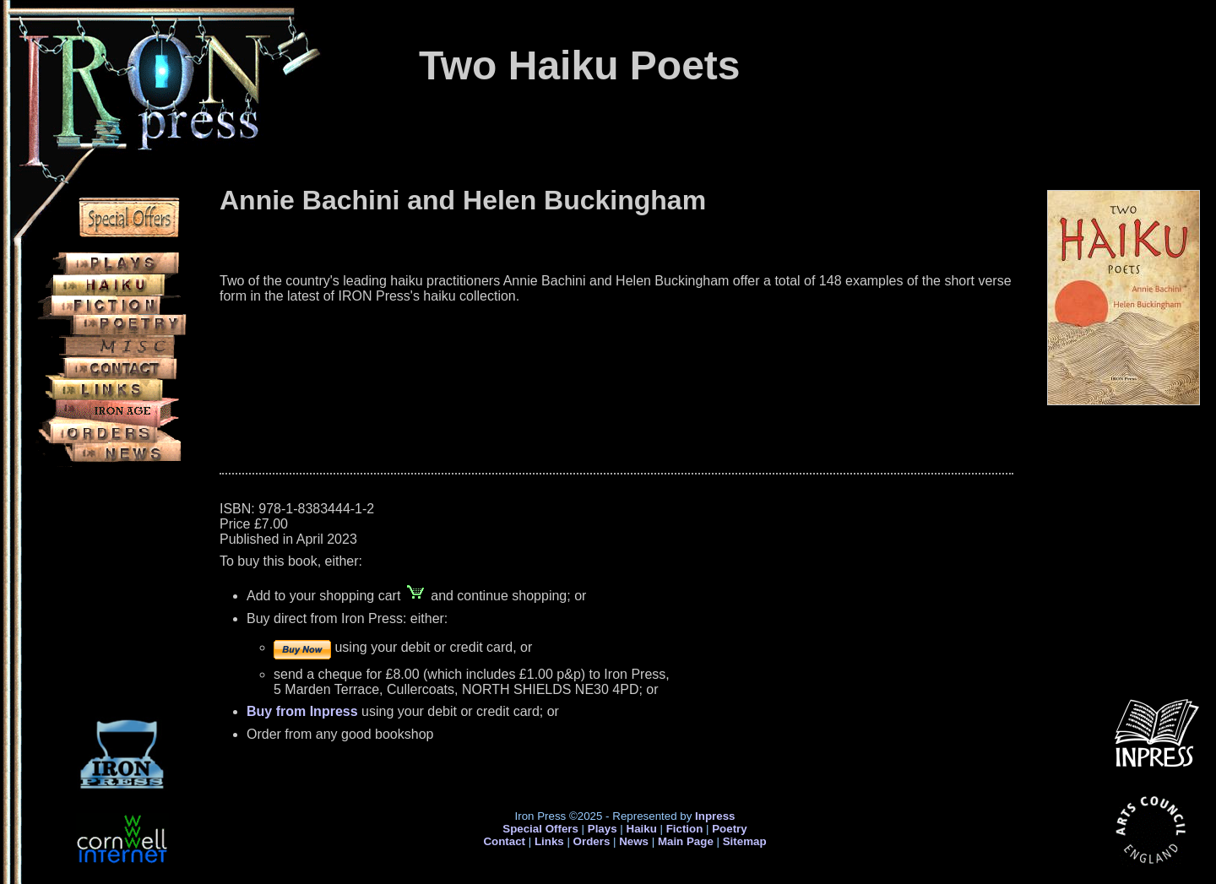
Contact (504, 841)
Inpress (715, 816)
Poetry (729, 828)
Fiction (684, 828)
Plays (602, 828)
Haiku (642, 828)
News (634, 841)
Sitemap (745, 841)
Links (549, 841)
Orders (592, 841)
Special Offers (540, 828)
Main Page (687, 841)
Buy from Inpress (302, 711)
